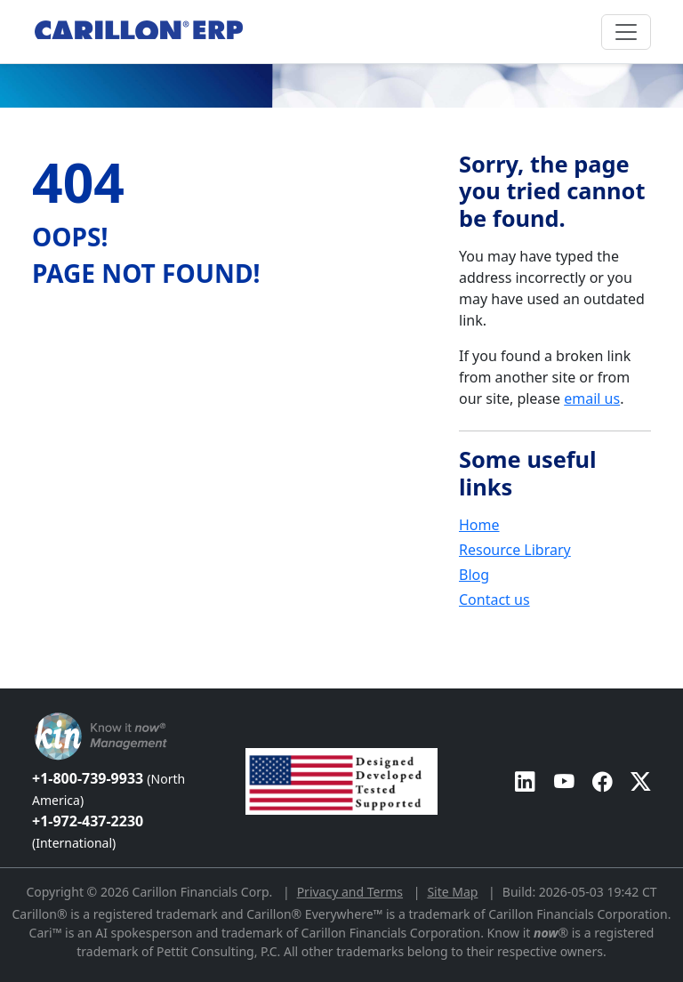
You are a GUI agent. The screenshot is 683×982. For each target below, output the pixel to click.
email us (592, 398)
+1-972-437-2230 (87, 831)
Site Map (452, 891)
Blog (474, 574)
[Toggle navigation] (626, 32)
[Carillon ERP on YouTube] (564, 781)
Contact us (494, 599)
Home (479, 525)
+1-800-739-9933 (108, 789)
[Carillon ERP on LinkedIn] (525, 781)
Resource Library (515, 549)
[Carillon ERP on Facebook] (602, 781)
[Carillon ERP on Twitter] (641, 781)
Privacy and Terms (350, 891)
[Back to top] (11, 679)
